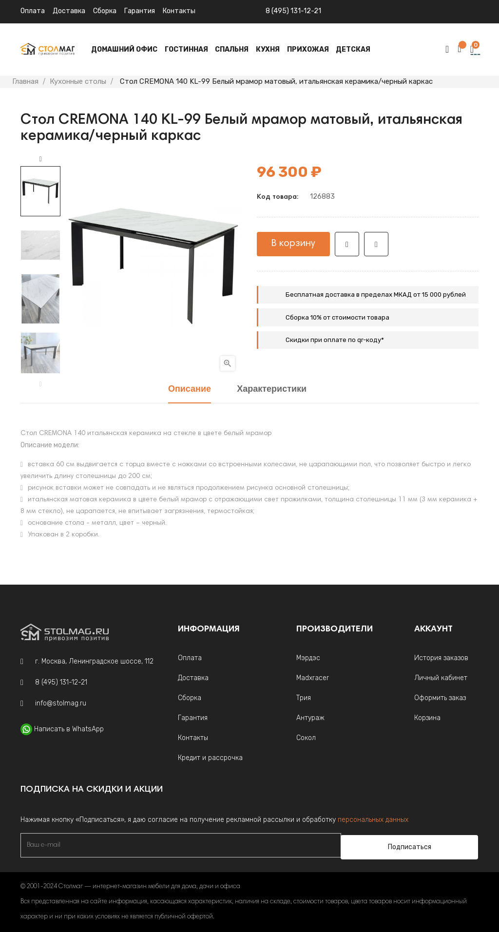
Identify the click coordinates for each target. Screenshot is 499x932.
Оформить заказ (440, 698)
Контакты (193, 738)
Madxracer (312, 678)
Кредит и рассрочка (210, 758)
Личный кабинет (440, 678)
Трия (303, 698)
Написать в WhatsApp (69, 729)
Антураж (310, 718)
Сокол (306, 738)
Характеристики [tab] (272, 389)
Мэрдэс (308, 658)
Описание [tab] (189, 389)
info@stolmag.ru (60, 703)
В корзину (293, 243)
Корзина (427, 718)
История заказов (441, 658)
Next (40, 159)
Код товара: (277, 197)
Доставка (69, 11)
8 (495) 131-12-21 (293, 11)
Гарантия (139, 11)
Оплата (32, 11)
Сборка (104, 11)
